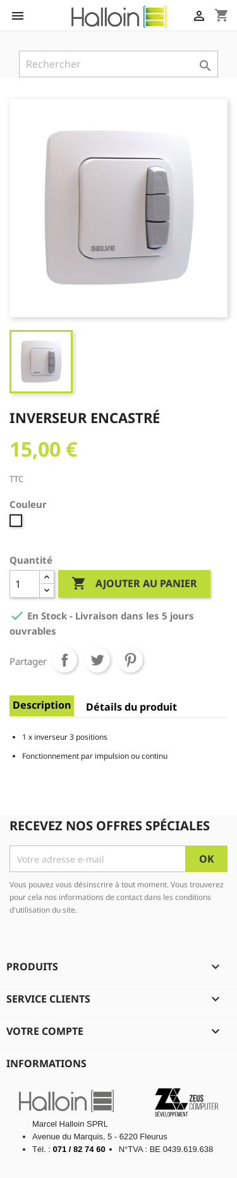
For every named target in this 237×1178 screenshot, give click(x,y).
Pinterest (130, 660)
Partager (64, 660)
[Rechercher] (118, 64)
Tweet (97, 660)
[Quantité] (24, 584)
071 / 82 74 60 (79, 1149)
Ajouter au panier (134, 584)
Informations (46, 1063)
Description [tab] (42, 705)
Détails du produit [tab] (131, 707)
